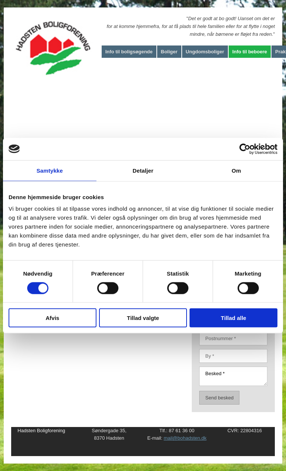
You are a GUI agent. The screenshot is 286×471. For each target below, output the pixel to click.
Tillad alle (233, 318)
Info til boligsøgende (129, 51)
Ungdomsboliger (205, 51)
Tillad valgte (143, 318)
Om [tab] (236, 170)
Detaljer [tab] (143, 170)
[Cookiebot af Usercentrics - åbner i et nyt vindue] (244, 148)
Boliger (169, 51)
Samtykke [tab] (49, 170)
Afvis (52, 318)
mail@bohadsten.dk (184, 438)
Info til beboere (249, 51)
